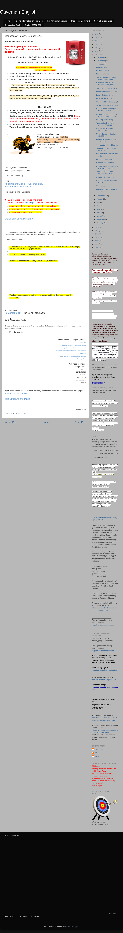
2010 (97, 237)
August (100, 199)
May (98, 209)
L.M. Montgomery (101, 474)
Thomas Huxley (98, 383)
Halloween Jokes (103, 70)
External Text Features (105, 163)
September (101, 196)
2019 (97, 37)
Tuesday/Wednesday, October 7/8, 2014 (104, 173)
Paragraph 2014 (13, 313)
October (100, 64)
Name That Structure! (16, 393)
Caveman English (18, 12)
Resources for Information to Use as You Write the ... (107, 167)
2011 (97, 234)
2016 (97, 48)
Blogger (75, 926)
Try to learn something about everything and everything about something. (103, 377)
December (101, 57)
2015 (97, 51)
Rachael (98, 756)
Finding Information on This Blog (29, 21)
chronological (31, 203)
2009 (97, 241)
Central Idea (83, 342)
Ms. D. (97, 753)
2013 (97, 227)
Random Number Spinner (18, 186)
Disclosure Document (80, 21)
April (99, 213)
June (99, 206)
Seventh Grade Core (103, 21)
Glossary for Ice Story (104, 120)
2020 (97, 34)
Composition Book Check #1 (107, 145)
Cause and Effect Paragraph (19, 218)
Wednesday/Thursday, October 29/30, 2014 (105, 84)
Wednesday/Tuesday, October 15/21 (104, 129)
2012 (97, 231)
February (100, 219)
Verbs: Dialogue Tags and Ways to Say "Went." (106, 78)
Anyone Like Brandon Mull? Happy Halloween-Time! (107, 115)
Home (7, 21)
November (101, 61)
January (100, 223)
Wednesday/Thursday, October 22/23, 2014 (105, 124)
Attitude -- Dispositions (105, 177)
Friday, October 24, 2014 (105, 95)
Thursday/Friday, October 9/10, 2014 (106, 149)
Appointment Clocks (15, 184)
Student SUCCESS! (33, 25)
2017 (97, 44)
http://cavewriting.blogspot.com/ (104, 680)
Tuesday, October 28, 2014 (106, 88)
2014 (97, 54)
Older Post (80, 422)
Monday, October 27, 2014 (106, 92)
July (98, 203)
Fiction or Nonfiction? (104, 159)
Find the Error (101, 67)
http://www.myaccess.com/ (103, 625)
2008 (97, 244)
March (99, 216)
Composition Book (12, 25)
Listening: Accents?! (104, 98)
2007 (97, 247)
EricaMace (99, 749)
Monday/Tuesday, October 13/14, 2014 (106, 140)
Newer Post (11, 422)
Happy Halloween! (103, 74)
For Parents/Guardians (57, 21)
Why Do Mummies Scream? (107, 105)
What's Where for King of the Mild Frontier (106, 110)
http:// (94, 705)
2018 (97, 41)
